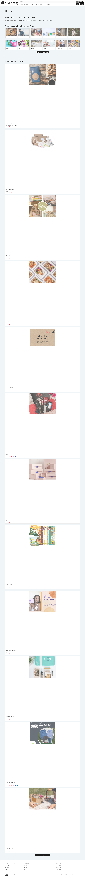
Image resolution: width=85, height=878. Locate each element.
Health (7, 48)
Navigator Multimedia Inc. (76, 876)
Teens (45, 48)
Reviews (25, 865)
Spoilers (35, 4)
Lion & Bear (8, 255)
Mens (20, 36)
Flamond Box (8, 519)
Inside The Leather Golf (10, 782)
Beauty (20, 48)
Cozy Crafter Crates (10, 189)
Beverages (8, 36)
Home (32, 48)
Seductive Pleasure (9, 453)
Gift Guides (40, 4)
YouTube (59, 869)
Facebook (59, 865)
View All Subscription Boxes (42, 855)
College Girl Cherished (10, 716)
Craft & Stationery (47, 36)
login (78, 4)
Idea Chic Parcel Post (10, 387)
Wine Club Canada (9, 848)
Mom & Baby (59, 48)
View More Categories (42, 52)
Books (57, 36)
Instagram (58, 867)
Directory (21, 4)
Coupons (31, 4)
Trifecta (7, 321)
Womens (71, 36)
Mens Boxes (7, 867)
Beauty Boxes (7, 869)
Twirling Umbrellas (77, 875)
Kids (32, 36)
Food (70, 48)
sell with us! (81, 1)
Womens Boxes (7, 865)
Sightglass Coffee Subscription (12, 123)
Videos (45, 4)
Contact (48, 4)
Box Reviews (26, 4)
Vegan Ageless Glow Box (11, 650)
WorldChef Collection (10, 584)
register (81, 4)
